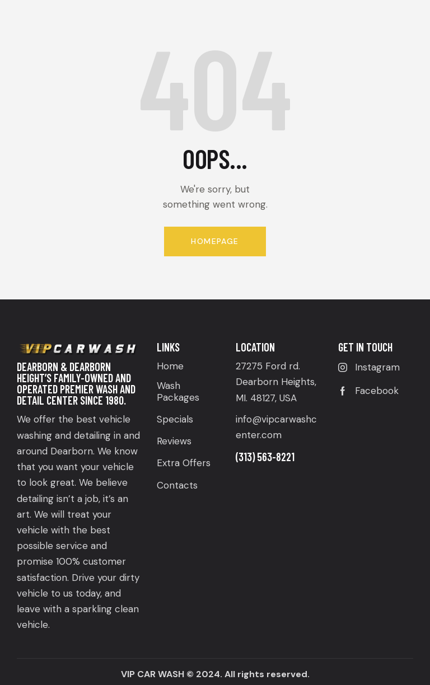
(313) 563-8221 (265, 456)
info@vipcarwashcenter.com (276, 427)
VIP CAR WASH (152, 674)
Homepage (215, 241)
